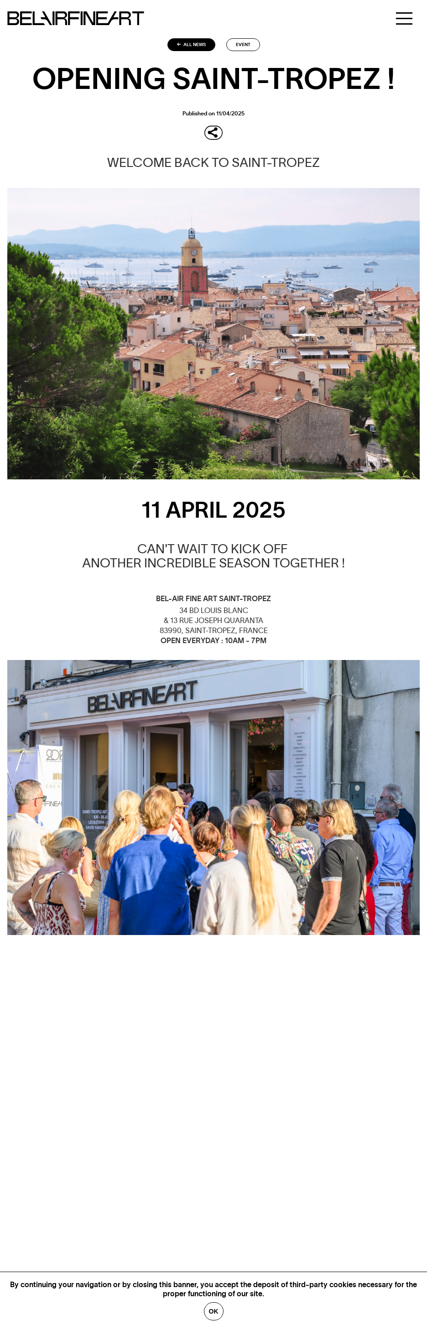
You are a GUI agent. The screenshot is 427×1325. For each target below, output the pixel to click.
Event (243, 44)
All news (191, 44)
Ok (214, 1311)
